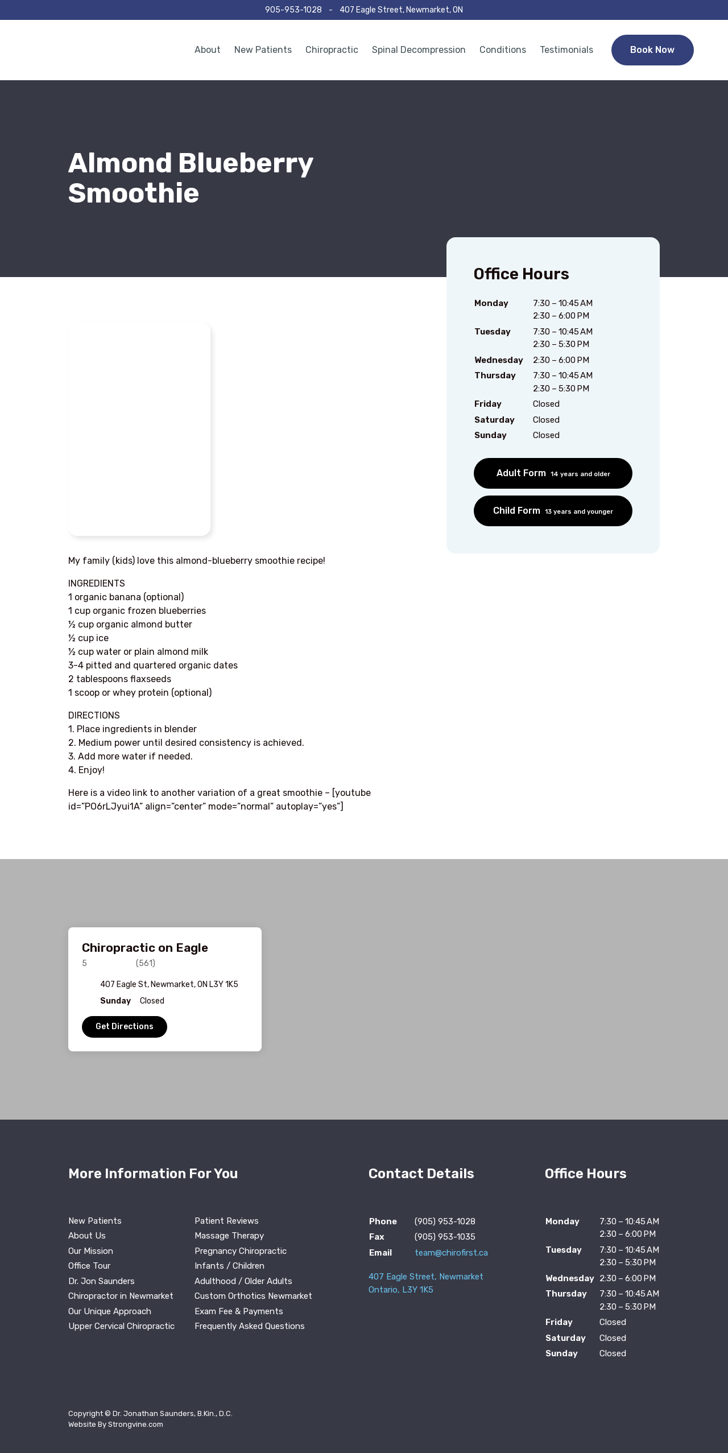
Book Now (652, 49)
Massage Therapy (229, 1236)
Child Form (553, 510)
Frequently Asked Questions (250, 1326)
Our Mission (90, 1251)
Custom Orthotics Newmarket (253, 1296)
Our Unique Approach (109, 1311)
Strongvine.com (135, 1424)
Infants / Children (229, 1266)
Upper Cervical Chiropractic (121, 1326)
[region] (364, 989)
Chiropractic (331, 49)
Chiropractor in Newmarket (120, 1296)
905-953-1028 (293, 10)
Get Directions (125, 1026)
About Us (87, 1236)
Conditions (502, 49)
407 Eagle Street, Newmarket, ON (401, 10)
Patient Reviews (227, 1221)
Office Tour (89, 1266)
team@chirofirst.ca (451, 1253)
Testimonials (566, 49)
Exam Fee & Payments (239, 1311)
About (208, 49)
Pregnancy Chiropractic (241, 1251)
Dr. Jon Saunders (101, 1281)
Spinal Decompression (419, 49)
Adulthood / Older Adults (243, 1281)
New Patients (263, 49)
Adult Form (553, 473)
